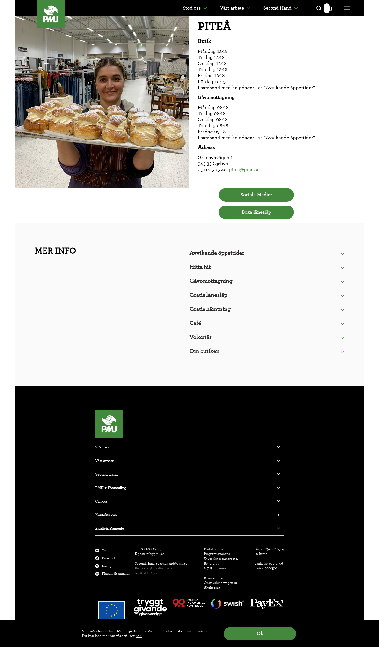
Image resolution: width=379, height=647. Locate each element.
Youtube (108, 550)
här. (139, 636)
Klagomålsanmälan (116, 573)
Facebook (109, 558)
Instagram (109, 566)
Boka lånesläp (256, 212)
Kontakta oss (106, 515)
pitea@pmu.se (244, 169)
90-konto (261, 554)
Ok (260, 633)
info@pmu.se (155, 554)
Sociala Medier (256, 194)
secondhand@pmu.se (171, 563)
